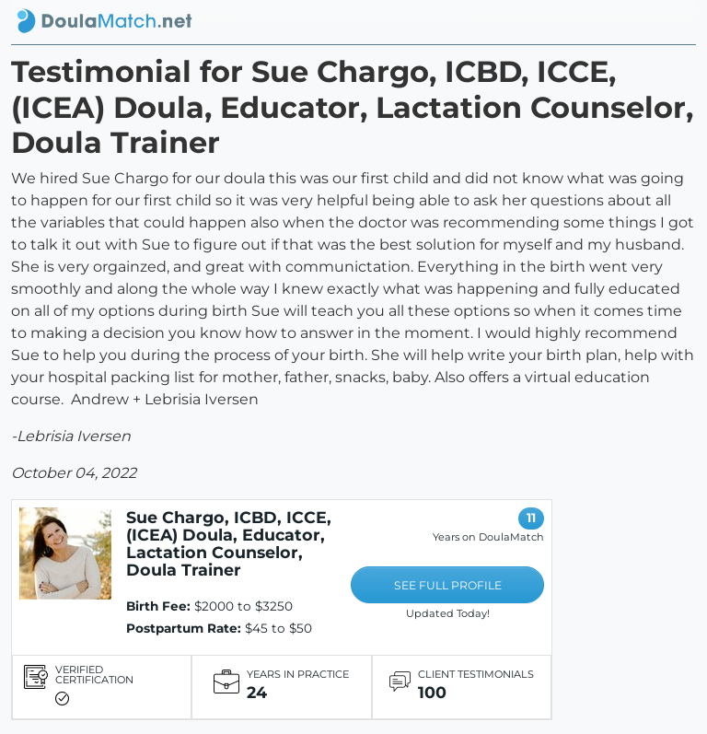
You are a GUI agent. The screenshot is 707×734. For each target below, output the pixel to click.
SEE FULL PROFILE (448, 585)
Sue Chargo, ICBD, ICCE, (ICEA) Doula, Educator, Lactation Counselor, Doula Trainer (228, 543)
